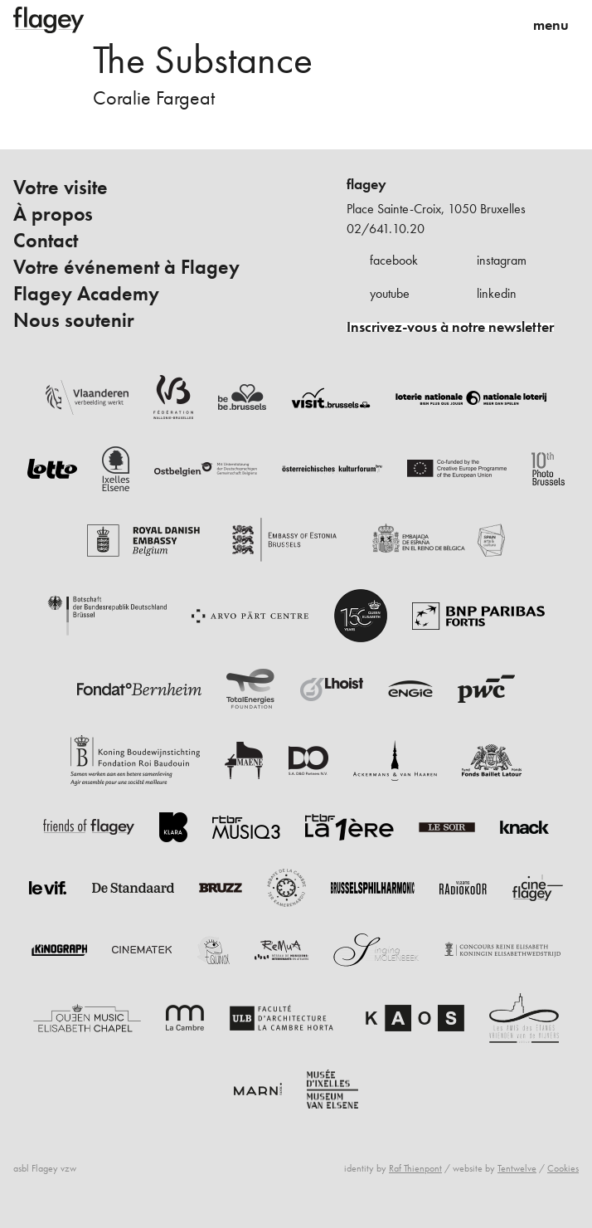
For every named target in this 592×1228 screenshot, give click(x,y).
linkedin (497, 293)
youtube (390, 293)
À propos (53, 214)
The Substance (203, 59)
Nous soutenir (73, 320)
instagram (501, 260)
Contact (45, 240)
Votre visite (60, 187)
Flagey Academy (86, 293)
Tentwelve (516, 1168)
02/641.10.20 (386, 228)
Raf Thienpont (415, 1168)
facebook (394, 260)
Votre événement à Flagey (126, 267)
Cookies (563, 1168)
